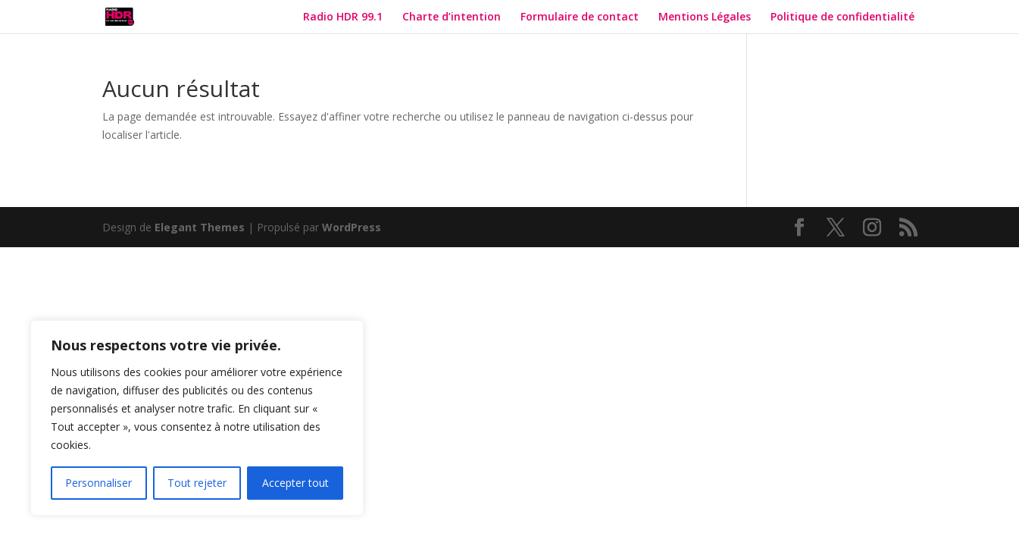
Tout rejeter (197, 482)
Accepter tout (295, 482)
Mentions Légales (704, 17)
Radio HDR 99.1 (343, 17)
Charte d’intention (451, 17)
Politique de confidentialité (844, 17)
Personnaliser (98, 482)
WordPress (351, 227)
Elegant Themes (200, 227)
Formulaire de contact (579, 17)
